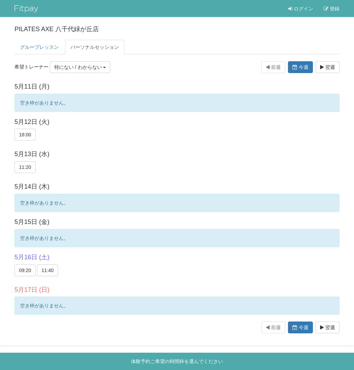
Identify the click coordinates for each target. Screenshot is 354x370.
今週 (300, 67)
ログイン (300, 8)
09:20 (25, 270)
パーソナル (95, 47)
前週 (273, 67)
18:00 (25, 134)
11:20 (25, 167)
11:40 (47, 270)
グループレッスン (39, 47)
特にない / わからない (80, 67)
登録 (331, 8)
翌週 (327, 67)
